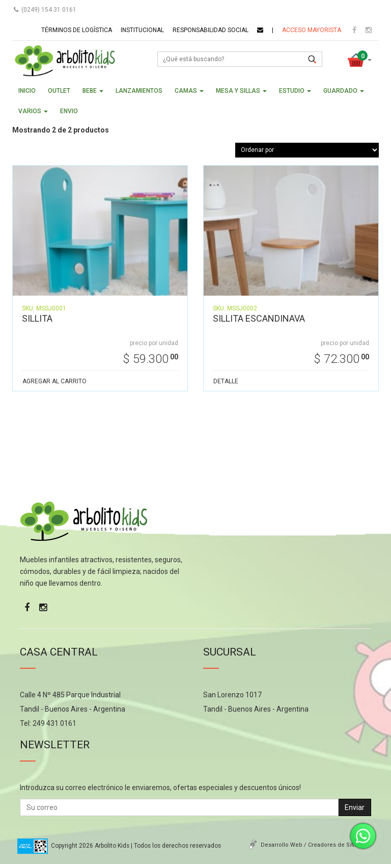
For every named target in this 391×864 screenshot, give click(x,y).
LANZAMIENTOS (139, 90)
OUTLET (59, 90)
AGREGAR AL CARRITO (54, 381)
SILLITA (37, 318)
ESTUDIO (295, 90)
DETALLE (225, 381)
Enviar (355, 807)
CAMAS (189, 90)
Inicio (27, 90)
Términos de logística (76, 30)
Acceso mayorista (311, 30)
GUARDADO (343, 90)
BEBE (92, 90)
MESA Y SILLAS (241, 90)
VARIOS (33, 111)
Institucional (142, 30)
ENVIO (69, 111)
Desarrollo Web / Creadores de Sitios (311, 845)
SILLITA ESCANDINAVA (259, 318)
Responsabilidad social (210, 30)
